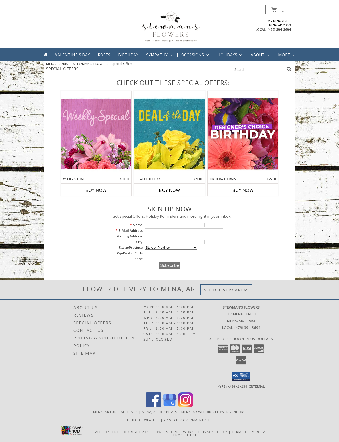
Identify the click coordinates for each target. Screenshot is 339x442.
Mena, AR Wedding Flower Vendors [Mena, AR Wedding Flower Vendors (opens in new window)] (213, 412)
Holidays (230, 54)
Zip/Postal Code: (130, 253)
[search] (289, 69)
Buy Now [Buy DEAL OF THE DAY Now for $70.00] (169, 190)
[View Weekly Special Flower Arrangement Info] (96, 134)
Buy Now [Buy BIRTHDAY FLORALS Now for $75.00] (243, 190)
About (260, 54)
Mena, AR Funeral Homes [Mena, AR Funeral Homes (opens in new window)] (115, 412)
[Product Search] (259, 69)
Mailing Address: (130, 236)
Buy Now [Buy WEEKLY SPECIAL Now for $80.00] (96, 190)
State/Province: (131, 247)
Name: (137, 225)
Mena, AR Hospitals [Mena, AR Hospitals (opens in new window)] (159, 412)
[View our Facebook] (153, 406)
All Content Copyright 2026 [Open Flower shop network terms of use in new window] (123, 432)
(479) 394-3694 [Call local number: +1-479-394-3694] (279, 29)
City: (140, 242)
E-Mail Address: (130, 230)
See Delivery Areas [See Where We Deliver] (226, 290)
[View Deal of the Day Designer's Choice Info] (169, 134)
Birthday (128, 54)
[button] (278, 9)
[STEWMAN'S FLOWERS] (170, 26)
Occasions (195, 54)
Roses (104, 54)
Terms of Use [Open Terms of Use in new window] (184, 435)
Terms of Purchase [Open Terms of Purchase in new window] (251, 432)
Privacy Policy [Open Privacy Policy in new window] (212, 432)
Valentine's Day (72, 54)
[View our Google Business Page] (169, 406)
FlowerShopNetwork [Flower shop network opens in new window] (173, 432)
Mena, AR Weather (143, 420)
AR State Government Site (188, 420)
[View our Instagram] (185, 406)
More (286, 54)
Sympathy (159, 54)
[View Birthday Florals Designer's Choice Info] (243, 134)
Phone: (138, 259)
